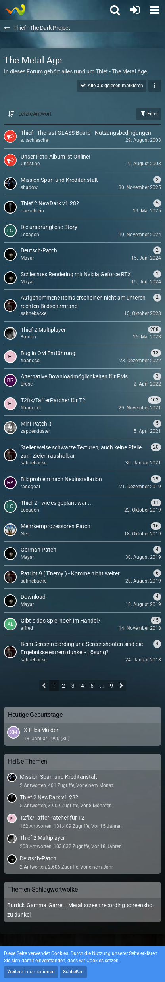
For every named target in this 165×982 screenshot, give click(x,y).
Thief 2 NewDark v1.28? (49, 797)
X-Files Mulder (41, 730)
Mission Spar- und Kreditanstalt (58, 777)
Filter (149, 113)
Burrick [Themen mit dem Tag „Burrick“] (16, 905)
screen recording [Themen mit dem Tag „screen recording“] (104, 905)
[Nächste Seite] (121, 686)
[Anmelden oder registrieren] (135, 10)
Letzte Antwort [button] (34, 114)
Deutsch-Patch (38, 858)
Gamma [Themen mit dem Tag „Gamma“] (36, 905)
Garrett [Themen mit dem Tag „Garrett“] (57, 905)
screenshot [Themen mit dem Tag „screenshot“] (140, 905)
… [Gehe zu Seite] (102, 685)
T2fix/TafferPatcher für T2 (52, 817)
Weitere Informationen (31, 971)
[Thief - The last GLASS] (14, 10)
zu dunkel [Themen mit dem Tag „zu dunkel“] (19, 914)
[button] (155, 10)
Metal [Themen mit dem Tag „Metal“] (75, 905)
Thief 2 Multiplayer (42, 838)
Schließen (73, 971)
